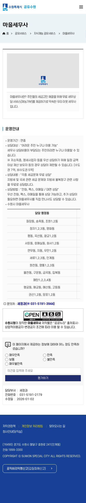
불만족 (51, 359)
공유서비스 (20, 33)
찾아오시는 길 (57, 426)
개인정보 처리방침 (32, 426)
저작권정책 (9, 426)
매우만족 (14, 355)
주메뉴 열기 (81, 8)
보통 (11, 359)
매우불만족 (15, 364)
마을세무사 (68, 33)
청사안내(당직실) (12, 432)
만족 (49, 355)
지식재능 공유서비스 (45, 33)
